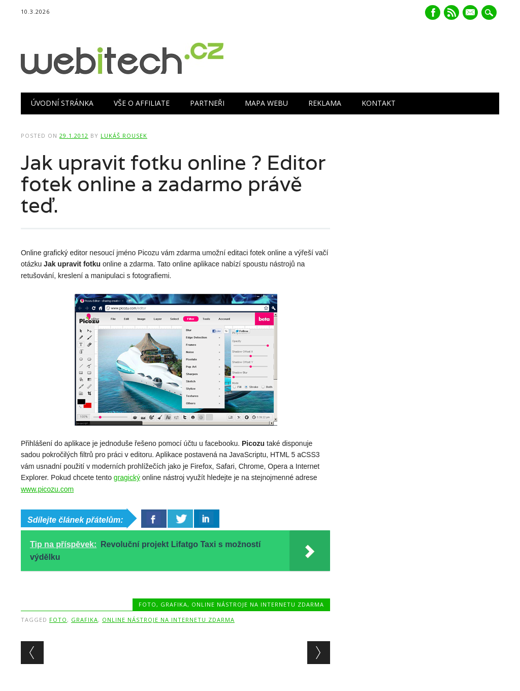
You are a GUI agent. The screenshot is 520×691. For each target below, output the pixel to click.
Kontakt (379, 103)
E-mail (471, 13)
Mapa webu (266, 103)
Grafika (173, 604)
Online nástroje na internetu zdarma (257, 604)
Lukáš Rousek (124, 135)
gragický (127, 477)
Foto (147, 604)
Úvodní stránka (62, 103)
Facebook (432, 12)
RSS (451, 12)
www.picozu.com (47, 489)
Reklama (324, 103)
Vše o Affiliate (142, 103)
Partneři (207, 103)
